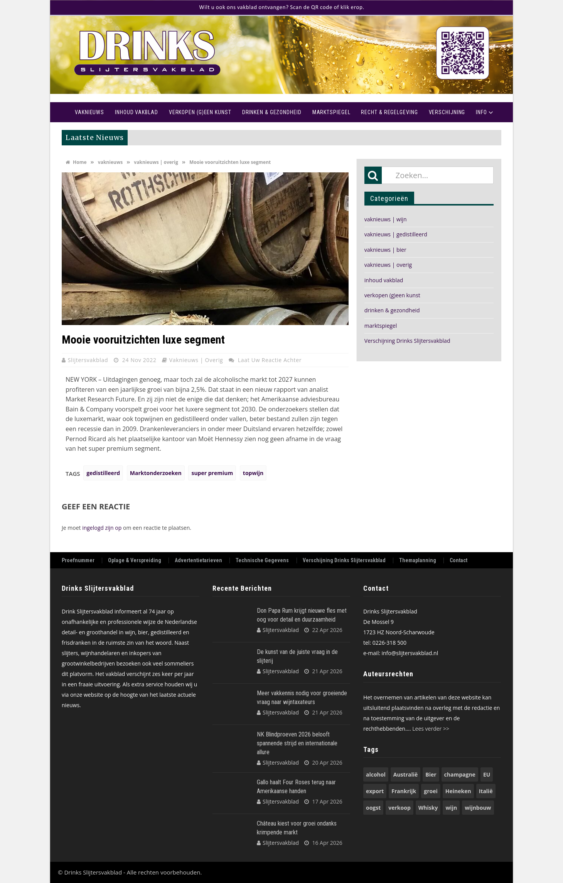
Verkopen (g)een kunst (200, 112)
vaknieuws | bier (385, 249)
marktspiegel (380, 325)
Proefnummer (78, 560)
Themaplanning (417, 560)
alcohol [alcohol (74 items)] (376, 774)
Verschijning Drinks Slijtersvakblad (407, 340)
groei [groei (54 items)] (430, 791)
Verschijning (447, 112)
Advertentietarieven (198, 560)
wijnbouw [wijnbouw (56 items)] (478, 807)
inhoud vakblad (383, 280)
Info (481, 112)
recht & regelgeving (389, 112)
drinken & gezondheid (392, 310)
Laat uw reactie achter (270, 360)
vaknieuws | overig (156, 162)
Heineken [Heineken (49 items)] (458, 791)
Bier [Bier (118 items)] (430, 774)
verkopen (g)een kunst (392, 295)
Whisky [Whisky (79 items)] (428, 807)
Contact (458, 560)
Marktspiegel (331, 112)
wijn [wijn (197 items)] (451, 807)
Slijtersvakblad (89, 360)
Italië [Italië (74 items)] (486, 791)
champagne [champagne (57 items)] (459, 774)
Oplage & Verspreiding (134, 560)
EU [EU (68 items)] (486, 774)
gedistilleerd (103, 473)
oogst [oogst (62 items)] (373, 807)
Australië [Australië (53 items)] (405, 774)
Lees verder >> (430, 728)
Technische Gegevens (262, 560)
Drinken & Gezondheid (272, 112)
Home (59, 112)
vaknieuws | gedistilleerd (395, 234)
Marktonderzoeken (156, 473)
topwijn (253, 473)
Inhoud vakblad (136, 112)
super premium (212, 473)
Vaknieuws (89, 112)
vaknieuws (110, 162)
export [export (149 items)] (375, 791)
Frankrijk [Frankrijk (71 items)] (403, 791)
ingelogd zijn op (101, 527)
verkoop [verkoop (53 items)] (399, 807)
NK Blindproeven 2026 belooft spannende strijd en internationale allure (297, 743)
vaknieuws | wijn (385, 219)
